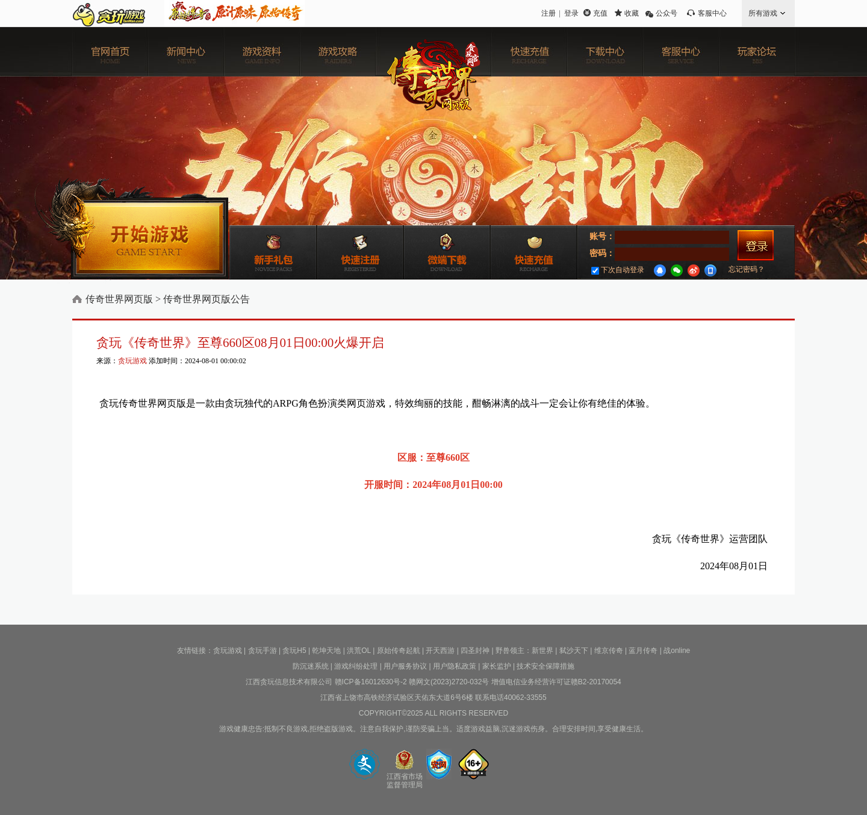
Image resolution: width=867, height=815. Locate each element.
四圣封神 (475, 650)
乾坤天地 (326, 650)
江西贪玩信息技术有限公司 (289, 682)
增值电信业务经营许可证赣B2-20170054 (556, 682)
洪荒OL (359, 650)
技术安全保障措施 (545, 666)
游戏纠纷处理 (356, 666)
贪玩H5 (294, 650)
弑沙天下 (573, 650)
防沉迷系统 (311, 666)
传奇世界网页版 (119, 299)
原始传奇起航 (398, 650)
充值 (600, 13)
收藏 (631, 13)
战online (676, 650)
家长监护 (496, 666)
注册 (548, 13)
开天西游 (440, 650)
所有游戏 (762, 13)
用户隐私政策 (454, 666)
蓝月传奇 (643, 650)
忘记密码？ (747, 269)
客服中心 (712, 13)
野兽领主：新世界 (524, 650)
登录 (571, 13)
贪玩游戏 (132, 361)
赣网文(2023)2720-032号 (449, 682)
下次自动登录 (617, 270)
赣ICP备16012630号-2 (371, 682)
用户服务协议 (405, 666)
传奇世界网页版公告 (206, 299)
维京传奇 (608, 650)
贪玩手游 (262, 650)
